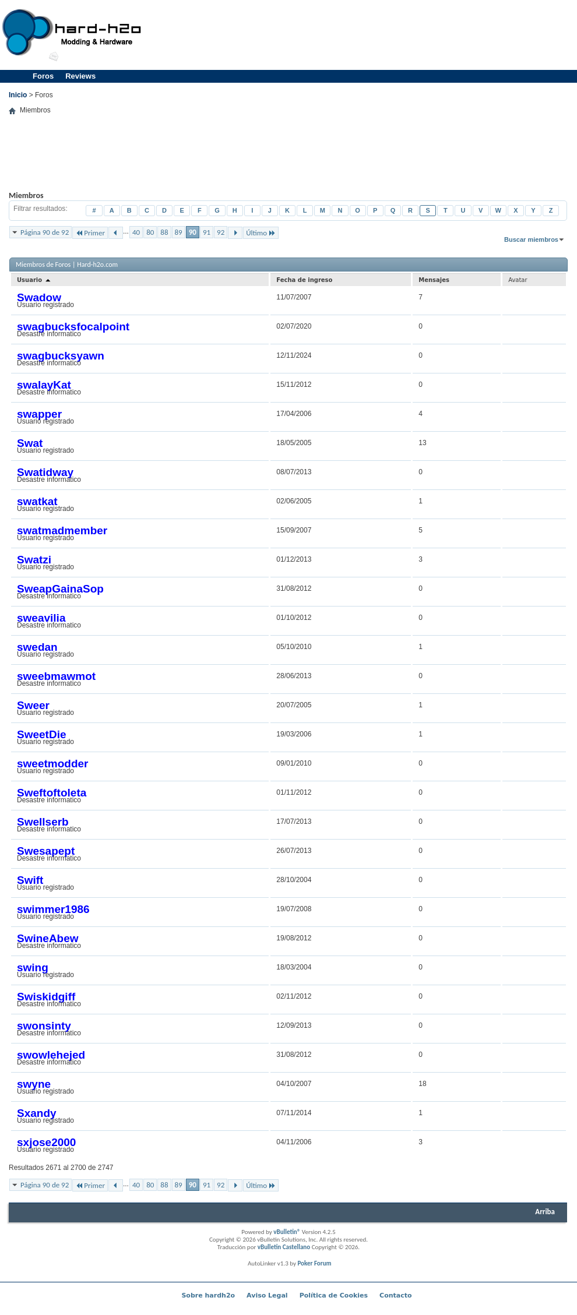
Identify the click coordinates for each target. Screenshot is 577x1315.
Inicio (18, 95)
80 (150, 232)
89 (178, 232)
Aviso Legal (267, 1295)
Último (261, 232)
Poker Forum (314, 1263)
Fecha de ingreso (304, 280)
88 (164, 232)
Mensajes (433, 280)
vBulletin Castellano (284, 1247)
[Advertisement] (288, 161)
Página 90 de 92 (44, 232)
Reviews (80, 76)
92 (220, 232)
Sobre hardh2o (208, 1295)
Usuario (34, 280)
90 (192, 232)
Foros (43, 76)
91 (206, 232)
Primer (90, 232)
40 (136, 232)
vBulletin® (286, 1232)
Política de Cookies (334, 1295)
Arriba (545, 1211)
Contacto (395, 1295)
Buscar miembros (531, 239)
